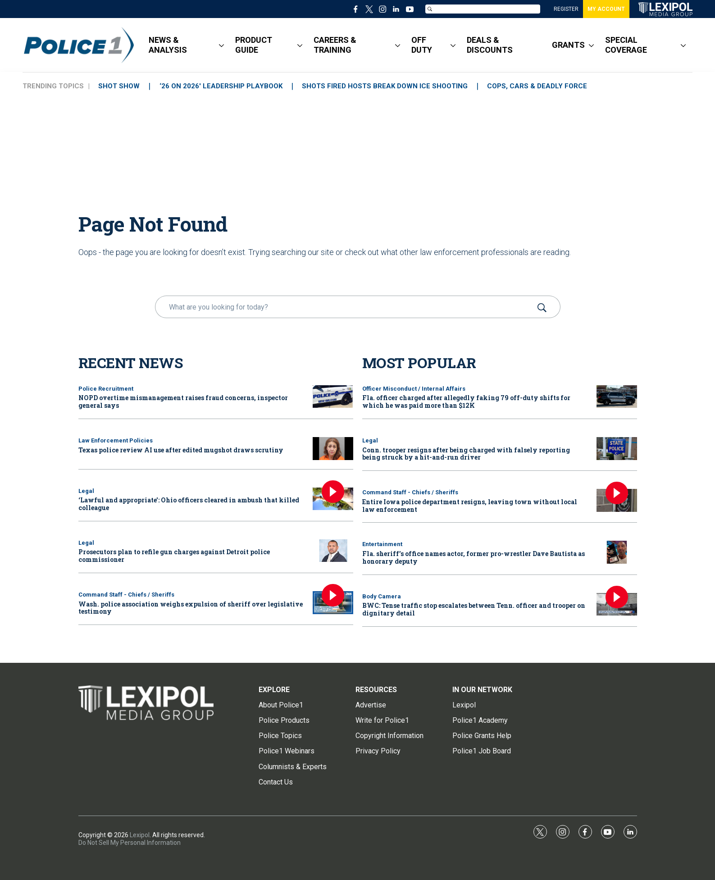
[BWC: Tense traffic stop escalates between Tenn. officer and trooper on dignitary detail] (617, 604)
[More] (221, 45)
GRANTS (568, 45)
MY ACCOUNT (606, 9)
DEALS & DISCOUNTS (490, 45)
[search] (345, 307)
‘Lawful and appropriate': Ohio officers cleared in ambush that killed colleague (188, 504)
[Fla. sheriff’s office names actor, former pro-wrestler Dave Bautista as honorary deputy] (617, 552)
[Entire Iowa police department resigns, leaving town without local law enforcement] (617, 500)
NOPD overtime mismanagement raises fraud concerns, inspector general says (183, 401)
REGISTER (566, 9)
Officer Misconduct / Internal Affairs (413, 388)
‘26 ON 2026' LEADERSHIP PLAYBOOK (221, 86)
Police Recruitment (105, 388)
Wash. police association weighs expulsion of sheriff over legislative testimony (190, 608)
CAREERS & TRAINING (335, 45)
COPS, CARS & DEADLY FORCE (540, 86)
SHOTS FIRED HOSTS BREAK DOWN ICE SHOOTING (386, 86)
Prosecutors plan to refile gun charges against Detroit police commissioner (174, 555)
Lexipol (140, 835)
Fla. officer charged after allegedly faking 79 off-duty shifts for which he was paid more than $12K (466, 401)
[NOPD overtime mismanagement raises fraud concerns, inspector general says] (333, 396)
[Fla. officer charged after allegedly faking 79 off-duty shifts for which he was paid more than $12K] (617, 396)
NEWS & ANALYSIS (168, 45)
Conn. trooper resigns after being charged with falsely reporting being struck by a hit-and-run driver (466, 454)
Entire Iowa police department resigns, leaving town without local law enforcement (469, 505)
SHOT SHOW (119, 86)
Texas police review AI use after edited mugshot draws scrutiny (180, 450)
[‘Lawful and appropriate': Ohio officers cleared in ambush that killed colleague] (333, 499)
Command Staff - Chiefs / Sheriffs (126, 594)
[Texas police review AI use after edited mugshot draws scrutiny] (333, 448)
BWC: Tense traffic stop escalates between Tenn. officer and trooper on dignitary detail (473, 609)
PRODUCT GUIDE (253, 45)
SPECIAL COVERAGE (626, 45)
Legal (86, 491)
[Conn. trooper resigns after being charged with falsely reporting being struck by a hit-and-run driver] (617, 448)
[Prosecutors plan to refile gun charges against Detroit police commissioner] (333, 550)
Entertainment (382, 544)
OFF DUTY (421, 45)
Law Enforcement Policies (115, 440)
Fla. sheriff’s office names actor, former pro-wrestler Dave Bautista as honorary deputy (473, 557)
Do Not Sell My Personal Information (129, 842)
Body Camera (381, 596)
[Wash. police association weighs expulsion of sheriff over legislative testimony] (333, 602)
